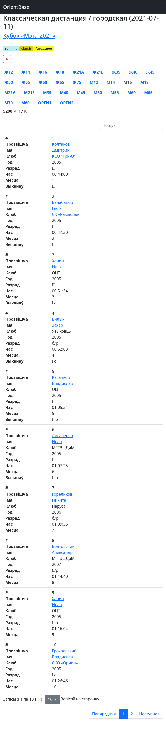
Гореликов (62, 494)
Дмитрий (61, 150)
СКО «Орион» (65, 663)
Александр (62, 552)
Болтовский (63, 546)
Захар (57, 325)
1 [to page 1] (123, 714)
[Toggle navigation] (156, 7)
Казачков (61, 377)
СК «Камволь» (65, 214)
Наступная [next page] (149, 714)
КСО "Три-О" (64, 156)
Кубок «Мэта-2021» (29, 35)
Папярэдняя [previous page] (104, 714)
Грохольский (64, 651)
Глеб (56, 208)
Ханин (58, 261)
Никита (59, 500)
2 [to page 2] (132, 714)
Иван (57, 441)
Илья (57, 267)
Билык (58, 319)
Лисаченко (62, 435)
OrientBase (16, 7)
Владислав (62, 383)
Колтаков (61, 144)
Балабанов (62, 202)
